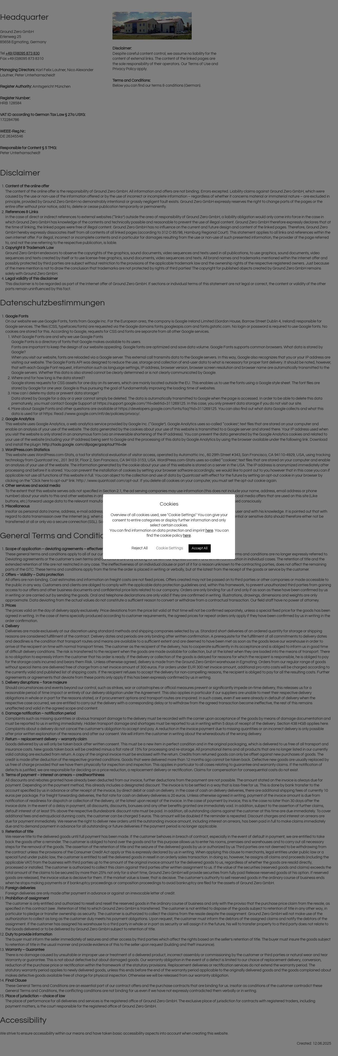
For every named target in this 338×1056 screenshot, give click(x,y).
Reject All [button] (140, 548)
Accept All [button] (200, 548)
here (209, 530)
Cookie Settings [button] (169, 548)
